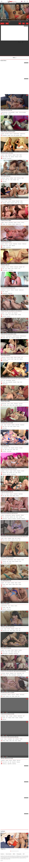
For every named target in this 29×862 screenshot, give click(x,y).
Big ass (17, 584)
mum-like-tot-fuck (8, 515)
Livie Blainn (4, 451)
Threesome (16, 156)
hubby (21, 201)
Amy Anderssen (13, 474)
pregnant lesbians (16, 133)
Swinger (21, 202)
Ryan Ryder (14, 518)
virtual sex (12, 628)
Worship (20, 584)
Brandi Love (9, 609)
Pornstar (13, 561)
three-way (8, 357)
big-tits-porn (18, 515)
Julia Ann (4, 586)
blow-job (6, 222)
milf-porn (2, 515)
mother (17, 628)
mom (2, 628)
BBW (21, 135)
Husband (8, 202)
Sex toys (18, 426)
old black (13, 424)
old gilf (5, 424)
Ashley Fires (4, 609)
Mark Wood (14, 763)
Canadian (14, 179)
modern (17, 112)
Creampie (19, 314)
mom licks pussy (4, 694)
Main (1, 3)
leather (2, 538)
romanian (20, 650)
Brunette (13, 224)
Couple (11, 179)
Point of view (5, 630)
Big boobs (17, 135)
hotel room (19, 178)
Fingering (17, 224)
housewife (17, 201)
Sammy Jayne (16, 653)
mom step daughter (12, 112)
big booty (13, 380)
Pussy (6, 268)
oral (4, 380)
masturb (2, 133)
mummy (12, 605)
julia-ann (9, 582)
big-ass (16, 582)
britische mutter (3, 403)
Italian (16, 740)
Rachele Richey (8, 247)
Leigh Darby (23, 518)
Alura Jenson (9, 158)
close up (23, 222)
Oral (3, 495)
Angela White (10, 763)
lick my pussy (22, 694)
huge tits (16, 650)
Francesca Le (5, 763)
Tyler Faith (4, 474)
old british (9, 424)
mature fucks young (4, 112)
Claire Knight (5, 428)
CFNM (7, 607)
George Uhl (8, 316)
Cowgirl (11, 495)
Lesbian (12, 268)
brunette (15, 222)
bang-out (7, 178)
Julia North (4, 316)
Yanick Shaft (18, 518)
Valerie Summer (5, 383)
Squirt (13, 740)
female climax (19, 673)
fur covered (7, 133)
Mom (10, 337)
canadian (11, 178)
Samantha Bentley (5, 360)
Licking (4, 382)
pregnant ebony (22, 133)
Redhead (9, 268)
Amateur (12, 314)
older (2, 424)
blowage (14, 760)
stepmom (9, 694)
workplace (9, 538)
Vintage (7, 740)
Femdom (4, 607)
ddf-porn (22, 515)
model (15, 178)
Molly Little (4, 719)
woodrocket (3, 178)
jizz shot (19, 222)
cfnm (9, 605)
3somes (10, 760)
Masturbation (5, 135)
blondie (15, 357)
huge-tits (2, 582)
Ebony (8, 426)
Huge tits (20, 156)
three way (19, 559)
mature (8, 403)
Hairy (12, 135)
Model (6, 179)
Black (3, 426)
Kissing (14, 449)
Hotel (3, 179)
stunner (16, 605)
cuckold (9, 201)
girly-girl (13, 582)
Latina (16, 472)
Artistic (10, 245)
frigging (2, 222)
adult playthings (8, 380)
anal (15, 673)
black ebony (22, 424)
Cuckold (16, 202)
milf (22, 357)
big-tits (20, 582)
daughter (17, 694)
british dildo (17, 424)
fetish (23, 178)
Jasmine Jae (10, 518)
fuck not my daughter (22, 112)
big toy (6, 538)
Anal (9, 314)
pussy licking (11, 222)
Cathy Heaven (5, 518)
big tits (13, 650)
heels (13, 538)
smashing (13, 201)
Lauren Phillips (10, 270)
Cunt (6, 224)
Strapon (8, 449)
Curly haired (4, 405)
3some (2, 201)
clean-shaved (3, 357)
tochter (12, 403)
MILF (9, 156)
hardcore (2, 650)
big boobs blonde (10, 559)
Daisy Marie (8, 474)
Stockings (10, 472)
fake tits (9, 628)
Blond (3, 156)
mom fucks (20, 403)
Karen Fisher (5, 158)
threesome (3, 760)
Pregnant (9, 135)
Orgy (5, 495)
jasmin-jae (13, 515)
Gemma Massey (5, 653)
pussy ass (13, 694)
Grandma (16, 405)
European (4, 245)
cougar (23, 559)
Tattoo (18, 179)
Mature (7, 337)
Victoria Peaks (9, 451)
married (6, 201)
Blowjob (16, 314)
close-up (19, 538)
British (13, 405)
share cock (18, 760)
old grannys (16, 403)
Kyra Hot (4, 247)
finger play (11, 673)
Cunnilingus (17, 337)
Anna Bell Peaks (5, 270)
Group (14, 135)
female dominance (4, 605)
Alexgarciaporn (5, 293)
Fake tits (6, 156)
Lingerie (4, 717)
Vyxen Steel (4, 181)
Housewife (12, 202)
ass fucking (3, 673)
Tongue (4, 224)
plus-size (11, 133)
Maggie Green (10, 293)
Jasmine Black (10, 653)
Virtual (11, 630)
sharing (7, 760)
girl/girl (12, 357)
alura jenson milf (3, 559)
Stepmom (20, 405)
